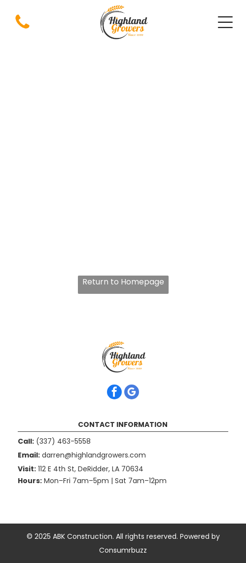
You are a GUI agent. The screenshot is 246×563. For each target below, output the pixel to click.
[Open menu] (225, 22)
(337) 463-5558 (63, 441)
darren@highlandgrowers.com (94, 455)
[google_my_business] (131, 393)
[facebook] (114, 393)
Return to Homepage (123, 281)
